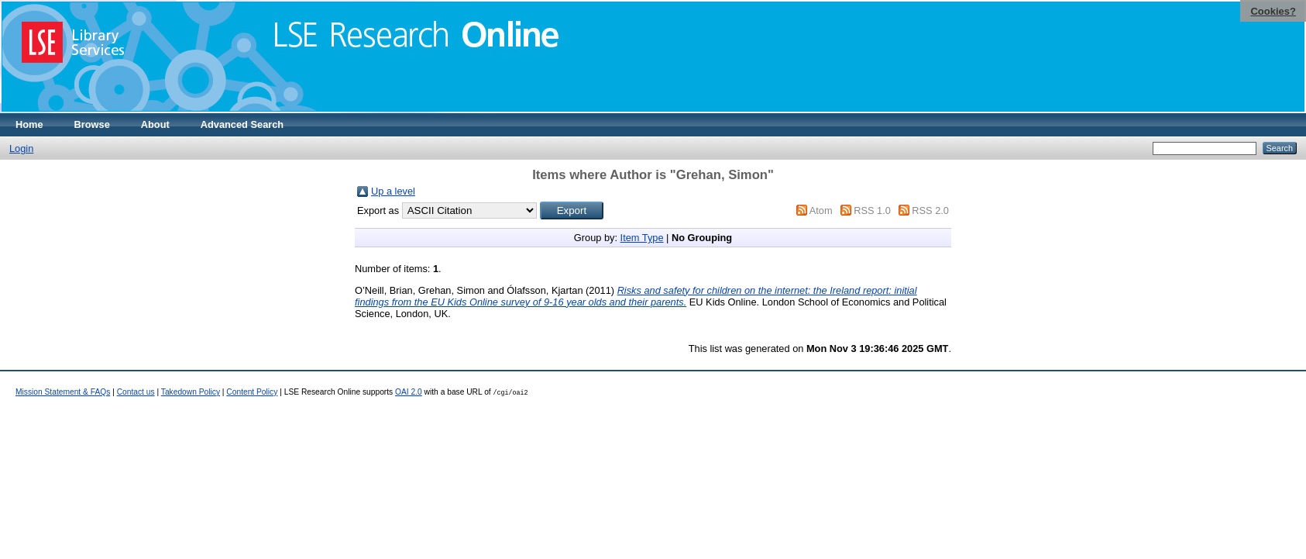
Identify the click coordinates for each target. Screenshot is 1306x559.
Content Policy (251, 392)
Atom (821, 210)
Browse (92, 124)
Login (21, 148)
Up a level (393, 191)
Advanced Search (242, 124)
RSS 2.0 (930, 210)
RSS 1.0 (872, 210)
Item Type (642, 237)
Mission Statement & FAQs (62, 392)
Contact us (136, 392)
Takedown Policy (190, 392)
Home (29, 124)
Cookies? (1273, 11)
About (155, 124)
